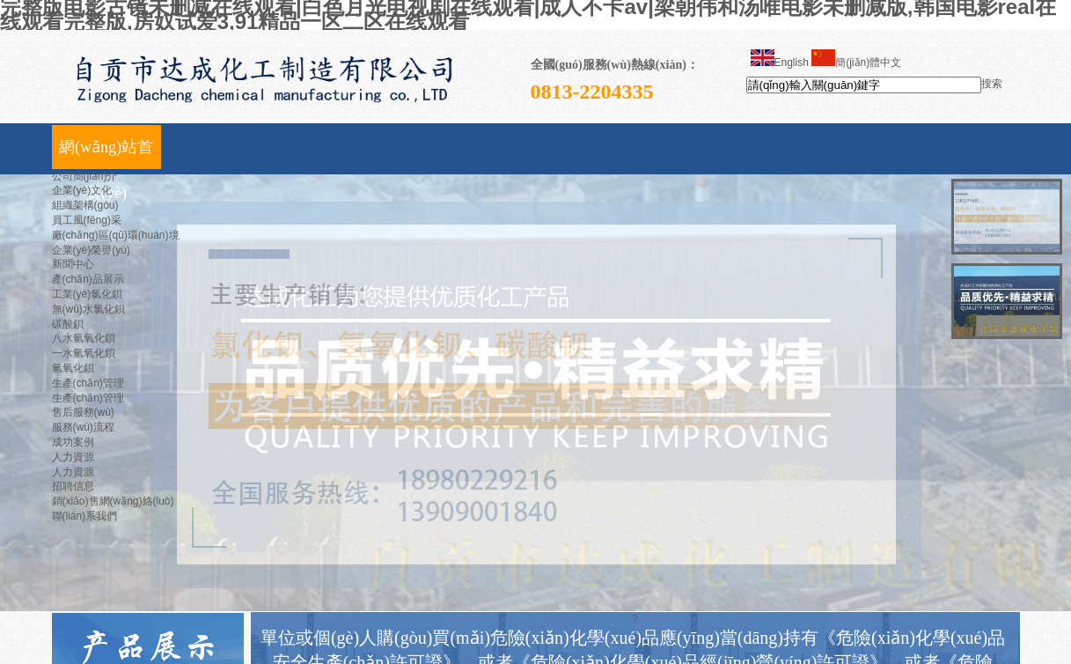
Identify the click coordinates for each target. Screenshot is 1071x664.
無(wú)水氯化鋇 (88, 309)
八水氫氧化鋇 (83, 338)
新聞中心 (73, 264)
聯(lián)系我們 (85, 516)
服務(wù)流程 (83, 427)
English (780, 62)
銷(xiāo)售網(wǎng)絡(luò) (113, 501)
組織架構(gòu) (85, 205)
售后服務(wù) (83, 412)
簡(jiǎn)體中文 (856, 62)
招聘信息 (73, 486)
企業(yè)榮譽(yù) (91, 250)
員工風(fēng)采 (86, 220)
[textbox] (863, 85)
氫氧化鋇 (73, 368)
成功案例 (73, 442)
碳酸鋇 (68, 324)
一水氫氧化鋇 (83, 353)
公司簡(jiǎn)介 (85, 176)
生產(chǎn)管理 (88, 383)
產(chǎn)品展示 (88, 279)
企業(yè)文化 (82, 190)
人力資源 (73, 457)
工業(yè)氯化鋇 (87, 294)
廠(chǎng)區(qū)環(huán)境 (116, 235)
